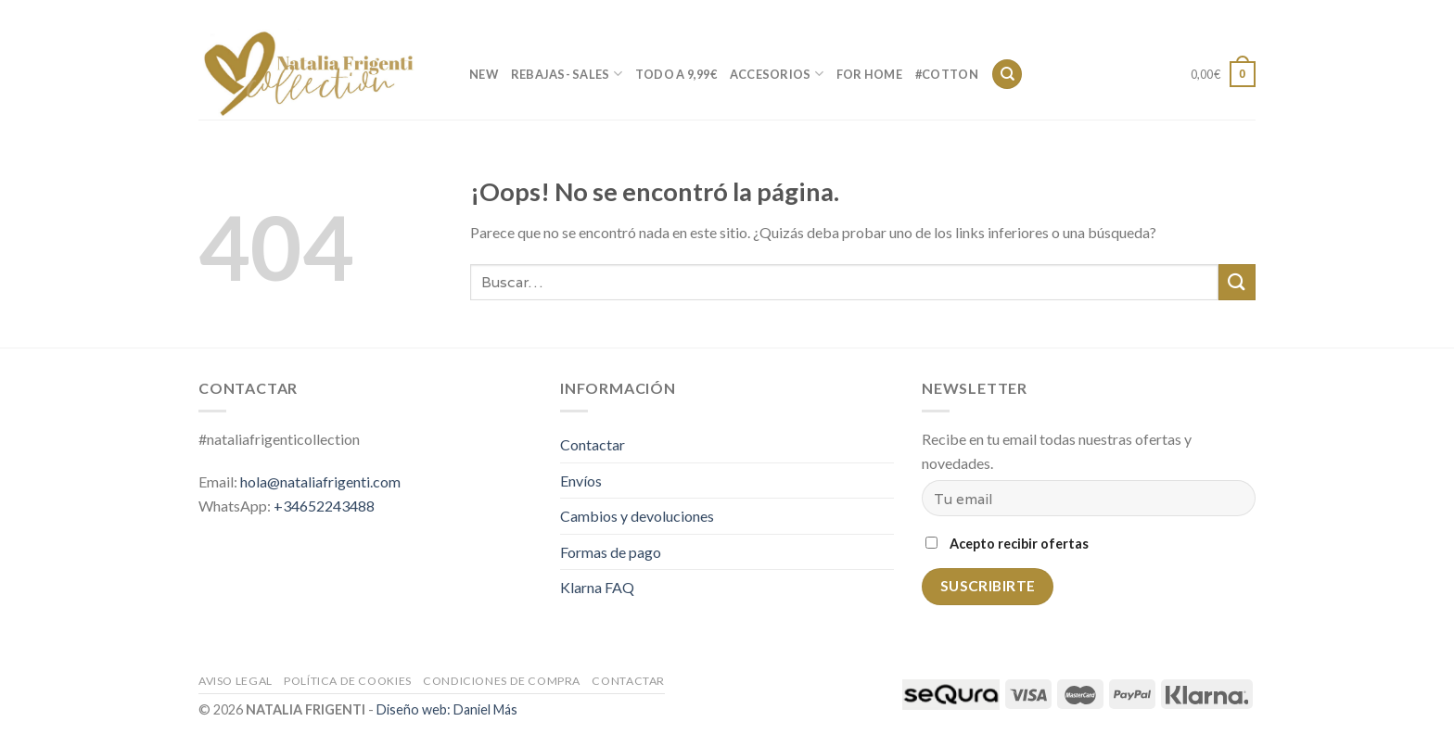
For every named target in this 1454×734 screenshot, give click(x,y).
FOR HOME (869, 74)
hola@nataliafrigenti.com (320, 481)
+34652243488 (324, 505)
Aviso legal (235, 681)
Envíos (581, 480)
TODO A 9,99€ (676, 74)
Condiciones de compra (501, 681)
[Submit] (1237, 282)
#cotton (946, 74)
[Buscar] (1007, 74)
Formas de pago (610, 552)
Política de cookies (348, 681)
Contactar (1166, 13)
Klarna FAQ (597, 587)
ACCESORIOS (776, 73)
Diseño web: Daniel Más (446, 709)
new (483, 74)
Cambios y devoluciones (637, 516)
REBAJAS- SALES (566, 73)
